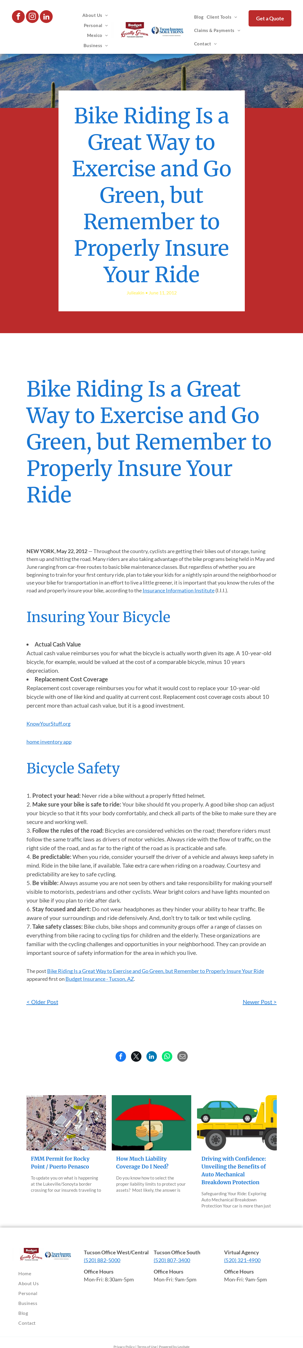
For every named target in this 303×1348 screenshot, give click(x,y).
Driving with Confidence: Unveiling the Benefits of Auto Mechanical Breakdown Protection (233, 1170)
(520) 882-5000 (102, 1260)
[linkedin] (46, 17)
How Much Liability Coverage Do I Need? (142, 1162)
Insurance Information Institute (179, 590)
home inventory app (49, 741)
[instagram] (32, 17)
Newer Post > (260, 1001)
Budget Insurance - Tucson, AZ (99, 979)
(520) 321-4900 (242, 1260)
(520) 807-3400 (172, 1260)
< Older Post (42, 1001)
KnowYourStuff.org (48, 723)
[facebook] (18, 17)
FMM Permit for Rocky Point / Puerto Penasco (60, 1162)
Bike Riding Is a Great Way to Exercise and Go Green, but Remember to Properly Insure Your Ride (155, 971)
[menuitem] (95, 15)
